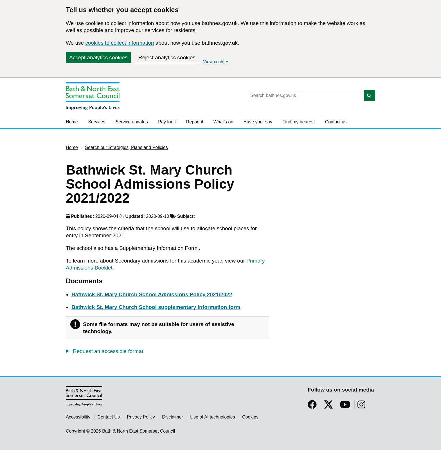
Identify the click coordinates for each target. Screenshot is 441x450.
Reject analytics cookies (166, 57)
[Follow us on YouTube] (345, 406)
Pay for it (167, 121)
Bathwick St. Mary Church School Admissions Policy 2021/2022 (151, 294)
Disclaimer (172, 417)
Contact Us (109, 417)
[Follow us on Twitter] (328, 406)
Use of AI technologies (212, 417)
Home (72, 121)
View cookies (216, 61)
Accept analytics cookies (98, 57)
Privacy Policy (141, 417)
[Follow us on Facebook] (312, 406)
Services (96, 121)
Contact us (335, 121)
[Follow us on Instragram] (361, 406)
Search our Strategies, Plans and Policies (126, 147)
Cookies (250, 417)
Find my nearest (298, 121)
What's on (223, 121)
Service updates (132, 121)
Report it (194, 121)
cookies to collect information (119, 43)
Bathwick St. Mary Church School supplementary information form (155, 307)
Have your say (258, 121)
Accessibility (78, 417)
